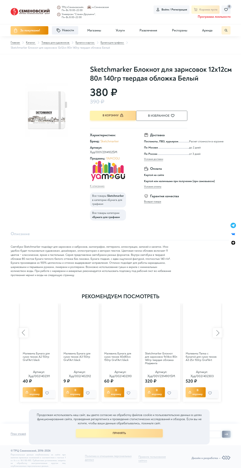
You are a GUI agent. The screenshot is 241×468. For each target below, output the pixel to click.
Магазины (94, 30)
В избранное (165, 116)
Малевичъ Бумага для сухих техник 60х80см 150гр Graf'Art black (117, 356)
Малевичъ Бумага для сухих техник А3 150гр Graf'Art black (76, 356)
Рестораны (179, 30)
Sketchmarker (109, 141)
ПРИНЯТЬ (119, 433)
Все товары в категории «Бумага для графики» (108, 199)
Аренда (207, 30)
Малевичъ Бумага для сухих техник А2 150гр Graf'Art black (36, 356)
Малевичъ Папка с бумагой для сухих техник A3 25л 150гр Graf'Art (201, 356)
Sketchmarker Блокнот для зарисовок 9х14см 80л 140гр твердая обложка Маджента (161, 358)
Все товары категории (106, 214)
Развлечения (148, 30)
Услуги (120, 30)
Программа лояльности (214, 17)
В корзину (113, 116)
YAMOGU (113, 158)
